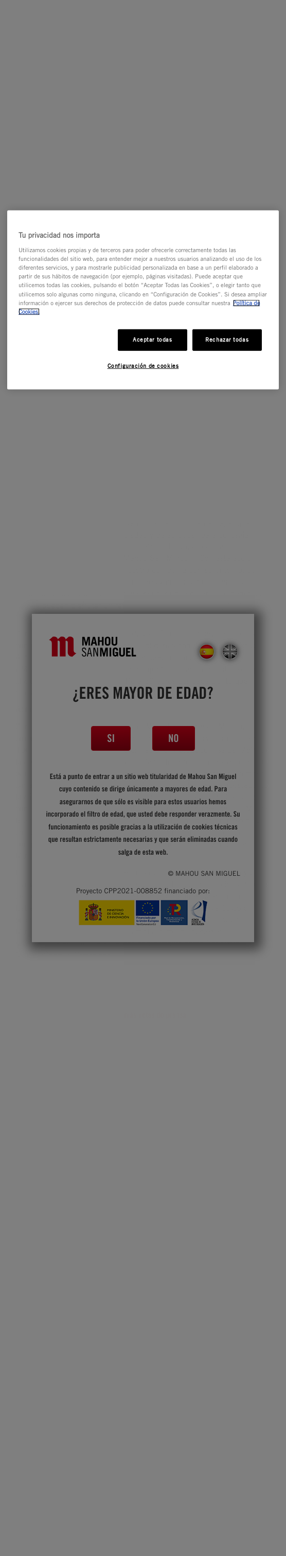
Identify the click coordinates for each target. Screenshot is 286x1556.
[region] (143, 299)
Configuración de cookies (143, 365)
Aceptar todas (152, 339)
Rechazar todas (226, 339)
